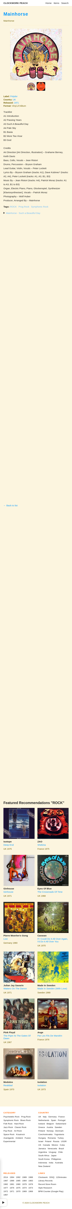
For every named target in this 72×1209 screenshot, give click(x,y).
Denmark (59, 1131)
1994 (12, 1177)
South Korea (44, 1159)
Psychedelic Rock (11, 1117)
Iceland (41, 1124)
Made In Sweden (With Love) (52, 988)
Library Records (45, 1181)
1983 (30, 1181)
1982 (5, 1184)
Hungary (42, 1138)
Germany (52, 1117)
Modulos (8, 1082)
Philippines (56, 1159)
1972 (5, 1191)
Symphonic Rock (39, 206)
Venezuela (52, 1148)
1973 (30, 1188)
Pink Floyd (9, 1032)
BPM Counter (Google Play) (50, 1191)
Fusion (28, 1138)
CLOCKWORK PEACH (15, 3)
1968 (30, 1191)
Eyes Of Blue (44, 888)
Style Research (45, 1188)
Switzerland (61, 1124)
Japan (53, 1155)
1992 (18, 1177)
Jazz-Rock (8, 1127)
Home (48, 3)
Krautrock (20, 1134)
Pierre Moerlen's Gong (15, 935)
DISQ (51, 1177)
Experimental (9, 1141)
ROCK (13, 206)
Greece (41, 1127)
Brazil (61, 1148)
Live (5, 939)
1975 (18, 1188)
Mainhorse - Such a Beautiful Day (23, 213)
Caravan (42, 935)
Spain (53, 1120)
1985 (18, 1181)
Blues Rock (25, 1120)
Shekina (41, 845)
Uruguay (52, 1152)
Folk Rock (7, 1124)
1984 (24, 1181)
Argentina (42, 1152)
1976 (12, 1188)
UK (14, 99)
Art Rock (18, 1131)
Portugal (61, 1120)
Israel (40, 1141)
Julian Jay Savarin (13, 985)
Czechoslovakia (45, 1134)
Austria (50, 1127)
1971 (16, 103)
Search (65, 3)
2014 (5, 1177)
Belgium (50, 1124)
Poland (48, 1141)
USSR (64, 1141)
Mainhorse (15, 14)
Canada (46, 1145)
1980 (18, 1184)
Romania (52, 1138)
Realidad (8, 1085)
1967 (5, 1195)
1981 (12, 1184)
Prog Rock (23, 206)
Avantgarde (8, 1138)
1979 (24, 1184)
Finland (41, 1131)
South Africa (43, 1155)
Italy (45, 1117)
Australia (59, 1163)
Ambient (19, 1138)
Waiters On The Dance (15, 988)
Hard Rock (19, 1124)
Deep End (8, 845)
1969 (24, 1191)
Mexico (55, 1145)
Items (56, 3)
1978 (30, 1184)
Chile (60, 1152)
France (61, 1117)
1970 (18, 1191)
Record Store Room (47, 1184)
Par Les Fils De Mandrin (49, 1035)
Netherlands (43, 1120)
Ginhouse (8, 888)
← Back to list (10, 505)
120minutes (61, 1177)
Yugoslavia (59, 1134)
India (51, 1163)
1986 (12, 1181)
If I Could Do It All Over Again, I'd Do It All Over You (52, 940)
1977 (5, 1188)
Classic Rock (20, 1127)
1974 (24, 1188)
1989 (24, 1177)
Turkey (61, 1138)
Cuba (62, 1145)
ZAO (39, 841)
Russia (56, 1141)
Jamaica (42, 1148)
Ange (40, 1032)
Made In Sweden (46, 985)
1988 (30, 1177)
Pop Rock (7, 1131)
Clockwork (43, 1177)
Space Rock (8, 1134)
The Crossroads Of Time (49, 892)
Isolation (42, 1082)
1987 (5, 1181)
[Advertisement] (36, 359)
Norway (50, 1131)
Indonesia (42, 1163)
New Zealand (44, 1166)
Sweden (58, 1127)
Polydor (13, 96)
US (39, 1145)
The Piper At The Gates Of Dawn (17, 1037)
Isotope (7, 841)
